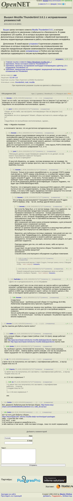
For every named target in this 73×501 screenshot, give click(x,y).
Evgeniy (12, 369)
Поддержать (57, 499)
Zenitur (12, 346)
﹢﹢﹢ (34, 98)
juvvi (10, 109)
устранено (33, 44)
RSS (69, 94)
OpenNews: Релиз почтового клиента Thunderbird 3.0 (27, 64)
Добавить (47, 499)
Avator (9, 412)
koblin (11, 333)
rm (7, 359)
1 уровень (39, 94)
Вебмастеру (67, 499)
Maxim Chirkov (66, 497)
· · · (38, 98)
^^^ (31, 109)
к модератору (48, 98)
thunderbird (19, 82)
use (15, 75)
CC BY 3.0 (14, 78)
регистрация (56, 0)
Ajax (32, 94)
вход (50, 0)
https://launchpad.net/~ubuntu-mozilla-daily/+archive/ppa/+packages (28, 417)
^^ (28, 109)
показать (36, 264)
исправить (59, 59)
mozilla (32, 82)
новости (42, 4)
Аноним (9, 98)
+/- (54, 94)
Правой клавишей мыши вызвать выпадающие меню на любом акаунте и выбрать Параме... (40, 272)
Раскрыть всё (62, 94)
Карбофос (17, 279)
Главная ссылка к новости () (29, 62)
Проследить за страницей (11, 499)
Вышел (6, 30)
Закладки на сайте (8, 497)
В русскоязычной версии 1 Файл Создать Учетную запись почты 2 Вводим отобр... (44, 263)
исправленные (32, 51)
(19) (14, 94)
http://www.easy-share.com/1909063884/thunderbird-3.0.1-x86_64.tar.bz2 (28, 406)
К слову (24, 258)
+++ (48, 4)
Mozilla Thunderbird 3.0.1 (42, 30)
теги (59, 4)
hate (23, 268)
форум (53, 4)
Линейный (48, 94)
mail (26, 82)
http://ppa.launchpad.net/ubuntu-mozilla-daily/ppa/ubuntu (30, 340)
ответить (28, 98)
